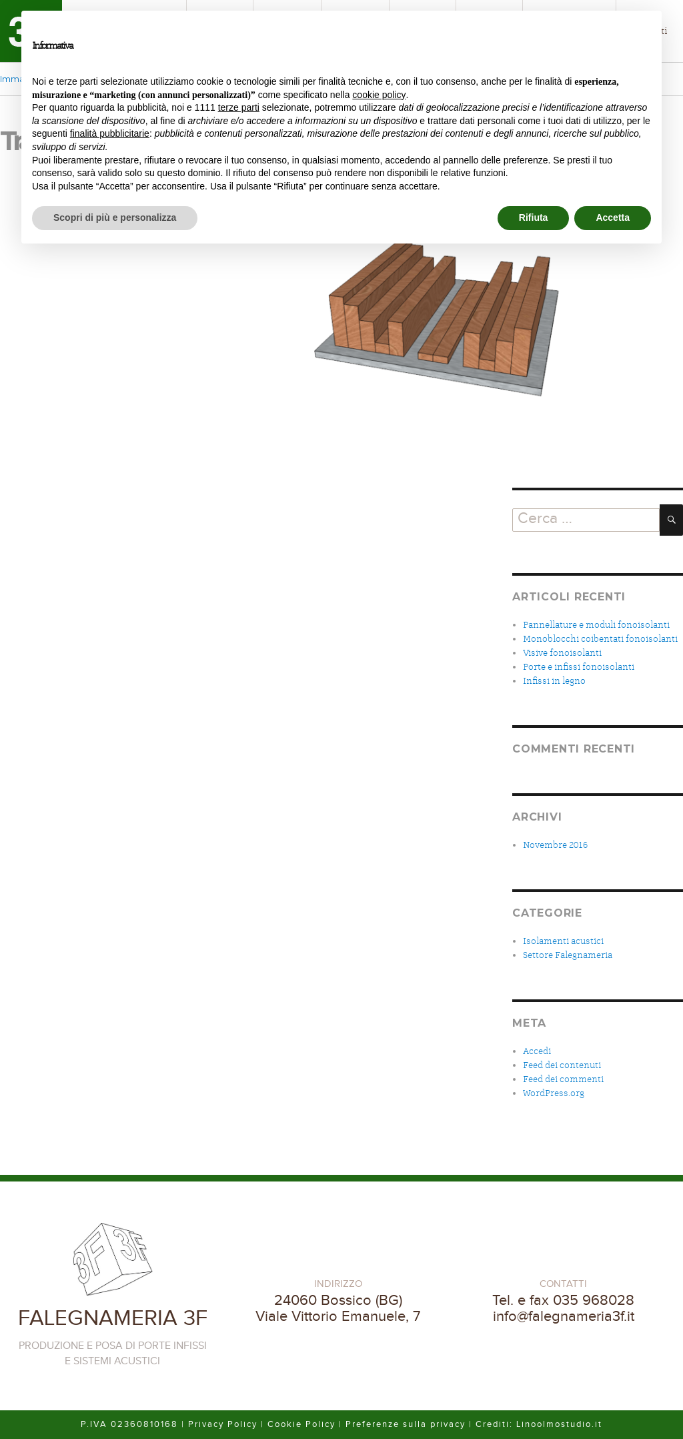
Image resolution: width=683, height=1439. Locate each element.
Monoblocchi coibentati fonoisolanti (600, 638)
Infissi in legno (554, 680)
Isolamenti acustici (563, 941)
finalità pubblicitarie (109, 133)
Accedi (537, 1051)
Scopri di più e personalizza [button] (114, 217)
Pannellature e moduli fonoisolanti (596, 624)
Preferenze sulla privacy (406, 1424)
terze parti (238, 107)
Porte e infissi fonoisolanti (578, 666)
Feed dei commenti (563, 1079)
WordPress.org (553, 1093)
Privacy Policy (222, 1424)
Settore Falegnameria (567, 955)
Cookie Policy (301, 1424)
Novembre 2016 (555, 845)
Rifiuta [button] (533, 217)
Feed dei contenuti (562, 1065)
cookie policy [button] (379, 94)
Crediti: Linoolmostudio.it (539, 1424)
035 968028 (593, 1300)
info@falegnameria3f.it (563, 1316)
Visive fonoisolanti (562, 652)
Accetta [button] (613, 217)
